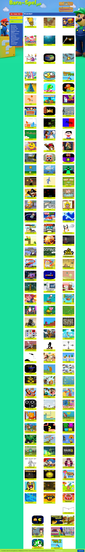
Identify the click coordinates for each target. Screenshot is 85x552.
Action (13, 25)
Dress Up (14, 28)
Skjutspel (15, 39)
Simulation (15, 38)
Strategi (14, 42)
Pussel (13, 35)
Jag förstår (81, 550)
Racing (13, 36)
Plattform (15, 33)
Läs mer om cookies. (59, 550)
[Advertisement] (50, 32)
